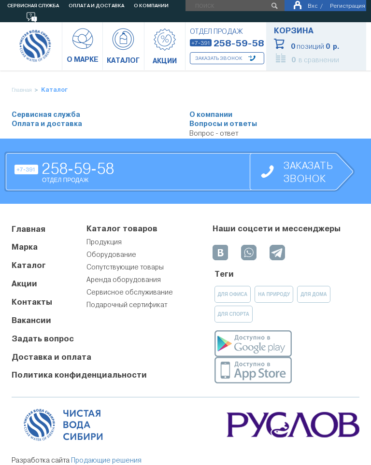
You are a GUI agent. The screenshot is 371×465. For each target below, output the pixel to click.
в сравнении (315, 60)
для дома (313, 294)
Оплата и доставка (47, 123)
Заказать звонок (218, 58)
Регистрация (347, 5)
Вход (312, 5)
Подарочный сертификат (126, 304)
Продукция (104, 242)
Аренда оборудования (123, 279)
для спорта (234, 314)
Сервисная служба (46, 114)
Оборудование (111, 254)
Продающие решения (106, 460)
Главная (22, 90)
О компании (210, 114)
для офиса (233, 294)
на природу (274, 294)
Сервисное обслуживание (129, 292)
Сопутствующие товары (125, 267)
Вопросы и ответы (223, 123)
